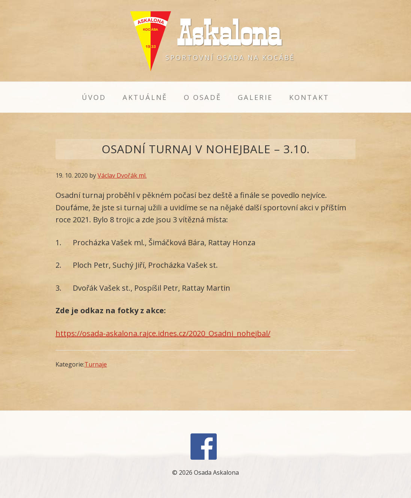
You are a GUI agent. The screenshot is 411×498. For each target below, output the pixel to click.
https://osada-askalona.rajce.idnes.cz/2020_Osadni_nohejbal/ (163, 333)
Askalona (229, 33)
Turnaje (95, 364)
